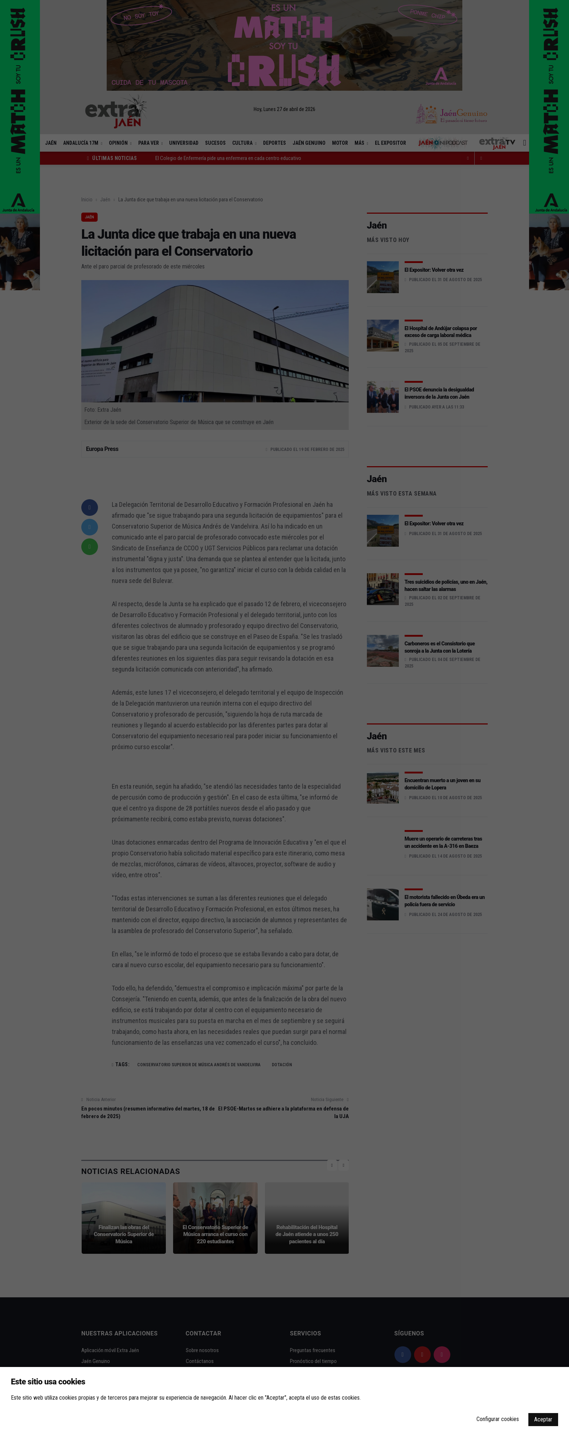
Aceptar (543, 1419)
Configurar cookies (497, 1419)
